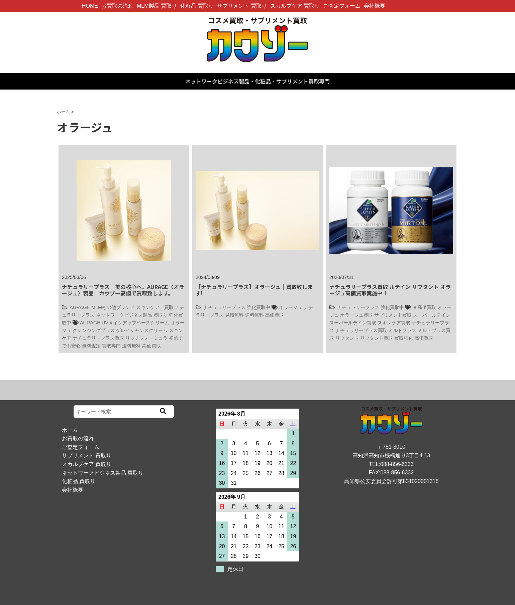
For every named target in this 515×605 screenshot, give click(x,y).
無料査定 (91, 345)
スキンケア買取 (394, 322)
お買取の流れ (117, 6)
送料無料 (131, 345)
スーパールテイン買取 (352, 322)
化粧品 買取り (197, 6)
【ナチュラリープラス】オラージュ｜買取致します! (254, 290)
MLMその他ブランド (113, 307)
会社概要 (374, 6)
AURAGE (80, 307)
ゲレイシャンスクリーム (142, 330)
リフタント (347, 338)
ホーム (70, 430)
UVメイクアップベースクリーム (135, 322)
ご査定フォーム (341, 6)
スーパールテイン (431, 315)
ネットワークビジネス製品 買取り (132, 315)
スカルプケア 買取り (295, 6)
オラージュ (290, 307)
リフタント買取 (376, 338)
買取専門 (111, 345)
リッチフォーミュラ (146, 338)
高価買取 (151, 345)
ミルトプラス (402, 330)
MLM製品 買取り (157, 6)
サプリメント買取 (393, 315)
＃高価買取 (424, 307)
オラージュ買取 (356, 315)
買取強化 (403, 338)
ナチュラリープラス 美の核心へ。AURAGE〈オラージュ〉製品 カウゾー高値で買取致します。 (123, 290)
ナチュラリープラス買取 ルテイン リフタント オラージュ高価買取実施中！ (390, 290)
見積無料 (234, 315)
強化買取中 (258, 307)
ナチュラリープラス (224, 307)
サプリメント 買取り (242, 6)
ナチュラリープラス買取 (98, 338)
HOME (90, 6)
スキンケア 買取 (155, 307)
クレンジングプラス (94, 330)
